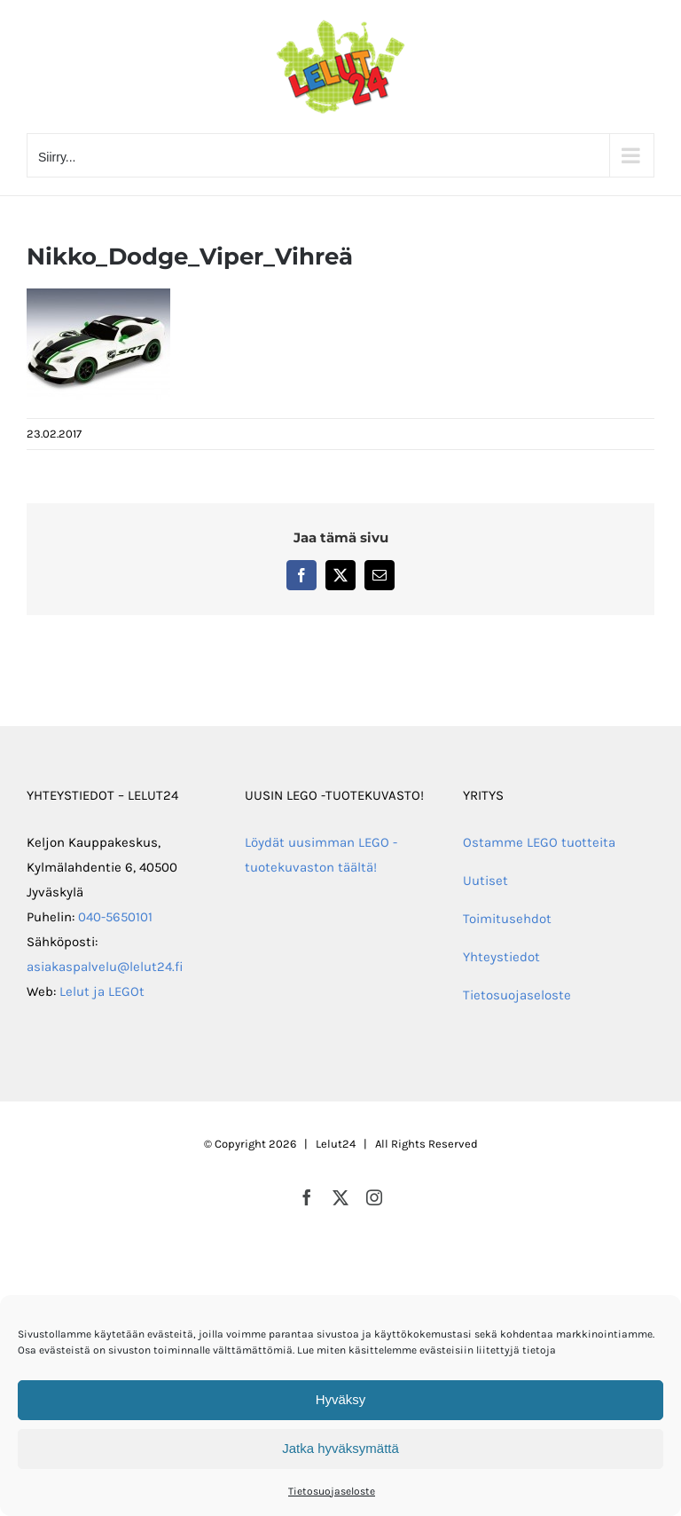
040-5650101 (115, 917)
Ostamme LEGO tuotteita (539, 842)
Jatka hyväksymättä (340, 1448)
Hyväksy (341, 1399)
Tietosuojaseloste (331, 1491)
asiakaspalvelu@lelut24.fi (105, 967)
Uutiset (485, 880)
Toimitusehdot (507, 919)
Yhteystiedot (501, 957)
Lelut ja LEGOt (102, 991)
